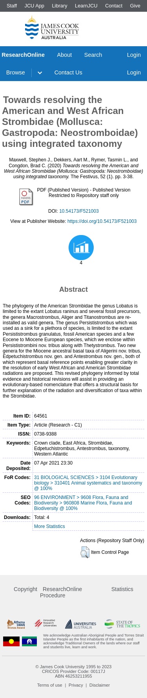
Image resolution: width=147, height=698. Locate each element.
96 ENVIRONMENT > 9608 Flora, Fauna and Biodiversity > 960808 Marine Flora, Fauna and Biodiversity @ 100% (83, 503)
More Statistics (49, 526)
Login (134, 55)
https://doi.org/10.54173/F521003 (102, 221)
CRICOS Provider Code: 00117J (73, 671)
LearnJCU (86, 6)
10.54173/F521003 (79, 211)
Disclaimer (99, 685)
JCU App (34, 6)
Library (59, 6)
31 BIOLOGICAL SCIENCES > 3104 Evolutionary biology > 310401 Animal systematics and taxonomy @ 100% (88, 483)
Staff (12, 6)
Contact (113, 6)
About (64, 55)
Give (135, 6)
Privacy (76, 685)
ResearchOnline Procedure (61, 592)
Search (93, 55)
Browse (15, 72)
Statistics (122, 589)
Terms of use (49, 685)
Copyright (25, 589)
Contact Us (68, 72)
